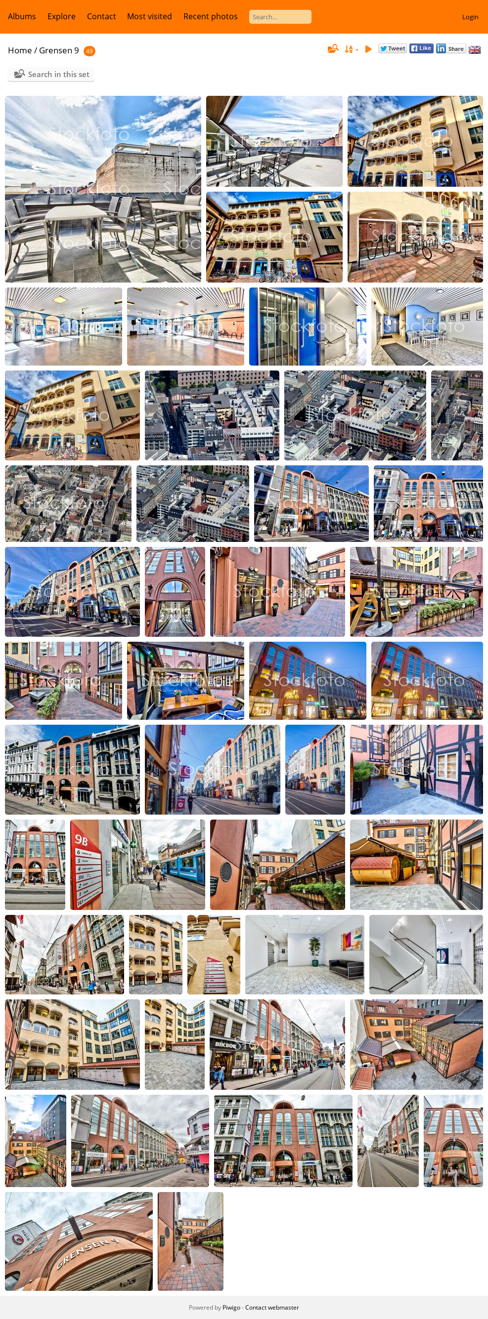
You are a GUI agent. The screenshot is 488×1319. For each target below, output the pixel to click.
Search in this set (58, 74)
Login (470, 16)
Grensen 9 (59, 50)
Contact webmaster (272, 1307)
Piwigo (231, 1307)
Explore (61, 16)
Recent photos (210, 16)
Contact (101, 16)
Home (20, 50)
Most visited (149, 16)
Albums (22, 16)
